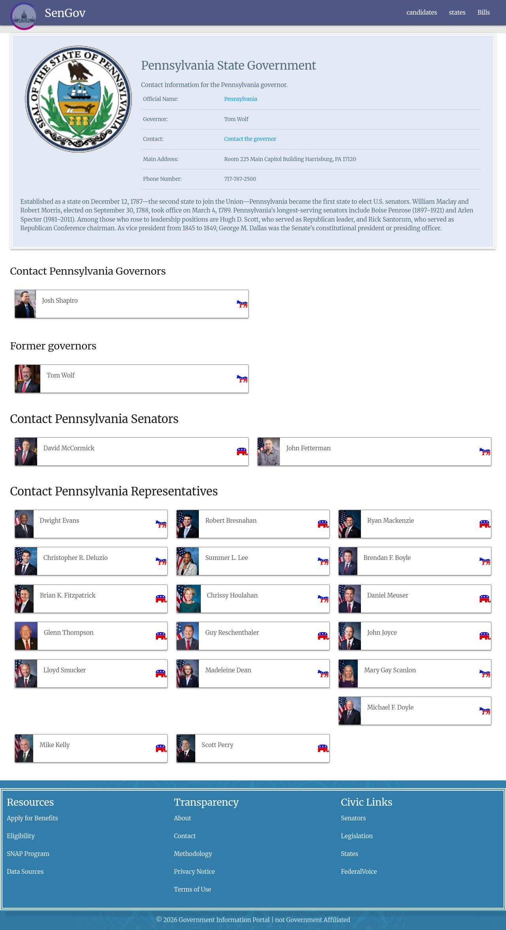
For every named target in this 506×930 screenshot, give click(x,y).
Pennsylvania (240, 99)
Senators (353, 818)
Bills (484, 12)
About (182, 818)
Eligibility (21, 836)
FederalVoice (359, 871)
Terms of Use (192, 889)
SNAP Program (28, 854)
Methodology (193, 854)
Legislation (357, 836)
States (350, 854)
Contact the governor (250, 139)
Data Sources (25, 871)
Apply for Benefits (32, 818)
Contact (185, 836)
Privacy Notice (194, 871)
